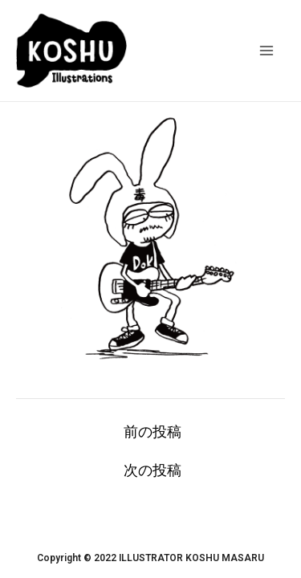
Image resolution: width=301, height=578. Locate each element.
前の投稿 (152, 432)
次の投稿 (152, 470)
